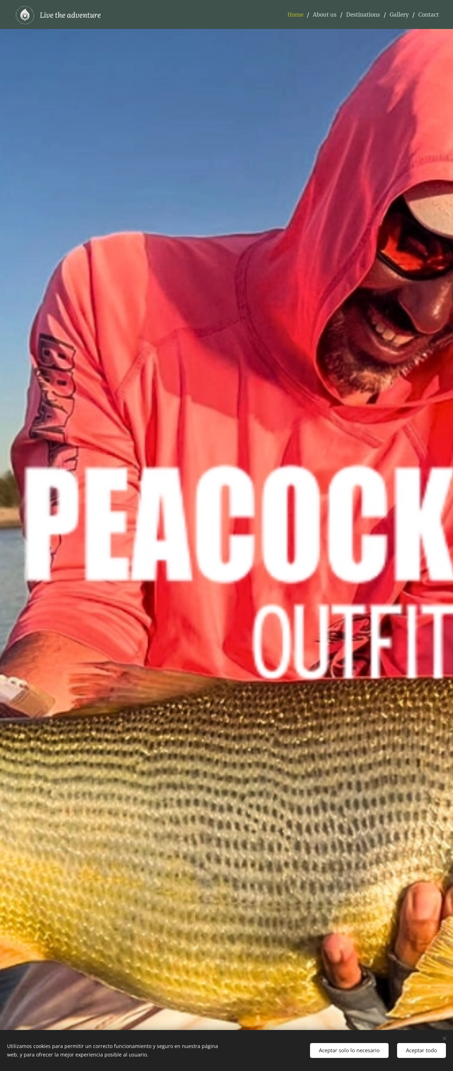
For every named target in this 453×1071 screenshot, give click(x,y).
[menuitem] (291, 14)
